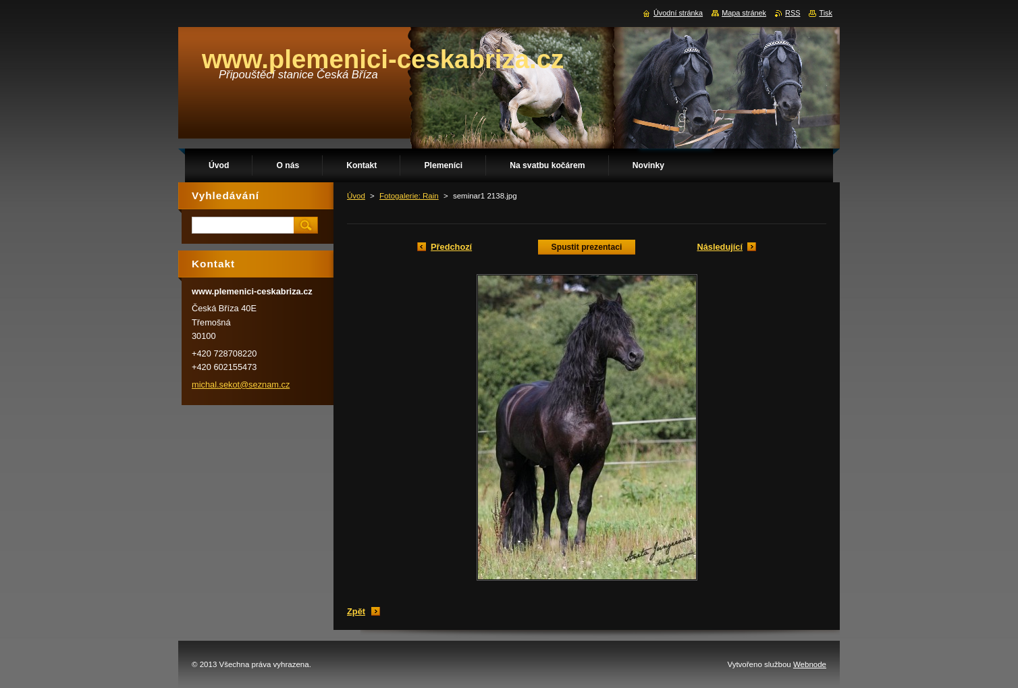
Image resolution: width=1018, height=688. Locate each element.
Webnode (809, 664)
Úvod (356, 196)
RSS (792, 13)
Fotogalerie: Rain (409, 196)
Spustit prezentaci (587, 247)
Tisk (825, 13)
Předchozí (451, 247)
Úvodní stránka (678, 13)
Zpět (356, 611)
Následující (720, 247)
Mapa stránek (744, 13)
